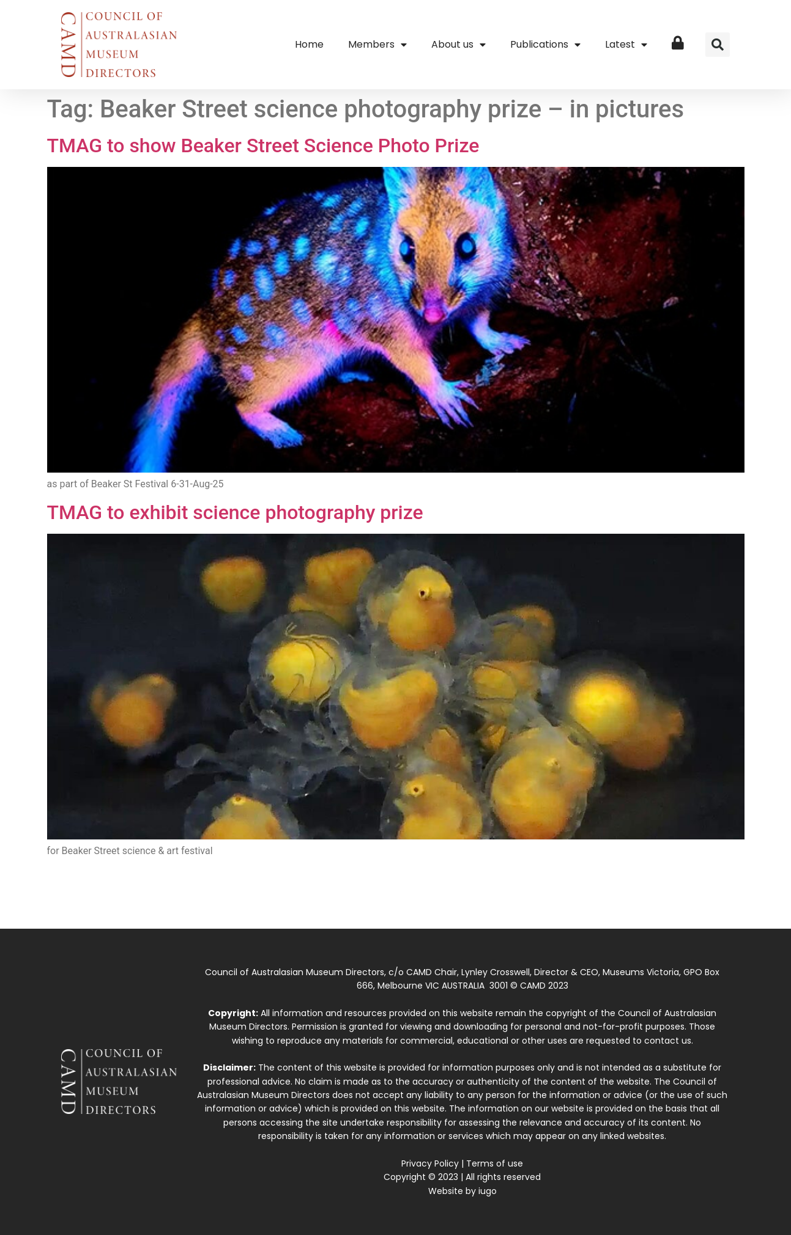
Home (309, 44)
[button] (717, 44)
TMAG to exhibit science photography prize (235, 512)
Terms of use (494, 1163)
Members (377, 45)
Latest (626, 45)
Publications (545, 45)
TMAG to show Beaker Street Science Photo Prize (263, 145)
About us (458, 45)
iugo (487, 1191)
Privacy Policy (430, 1163)
